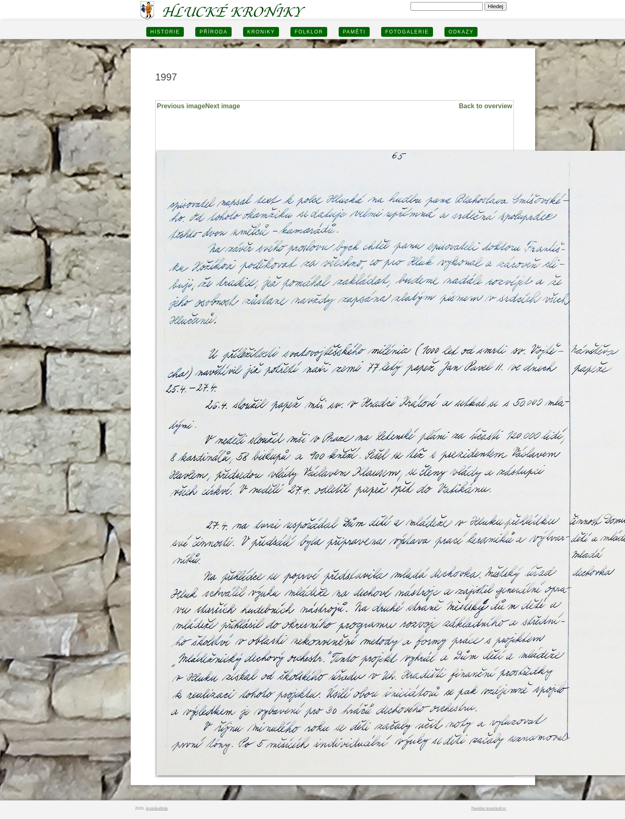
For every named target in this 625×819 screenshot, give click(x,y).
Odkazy (461, 32)
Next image (222, 106)
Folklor (309, 32)
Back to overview (485, 106)
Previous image (181, 106)
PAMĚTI (354, 32)
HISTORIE (165, 32)
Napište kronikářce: (489, 808)
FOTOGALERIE (407, 32)
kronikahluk (157, 808)
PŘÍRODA (213, 32)
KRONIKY (261, 32)
